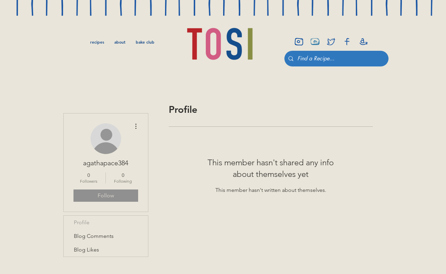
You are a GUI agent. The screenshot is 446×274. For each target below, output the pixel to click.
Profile (81, 222)
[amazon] (363, 41)
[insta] (299, 41)
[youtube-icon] (315, 41)
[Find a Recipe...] (335, 58)
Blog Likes (86, 249)
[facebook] (347, 41)
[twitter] (331, 41)
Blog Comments (94, 236)
